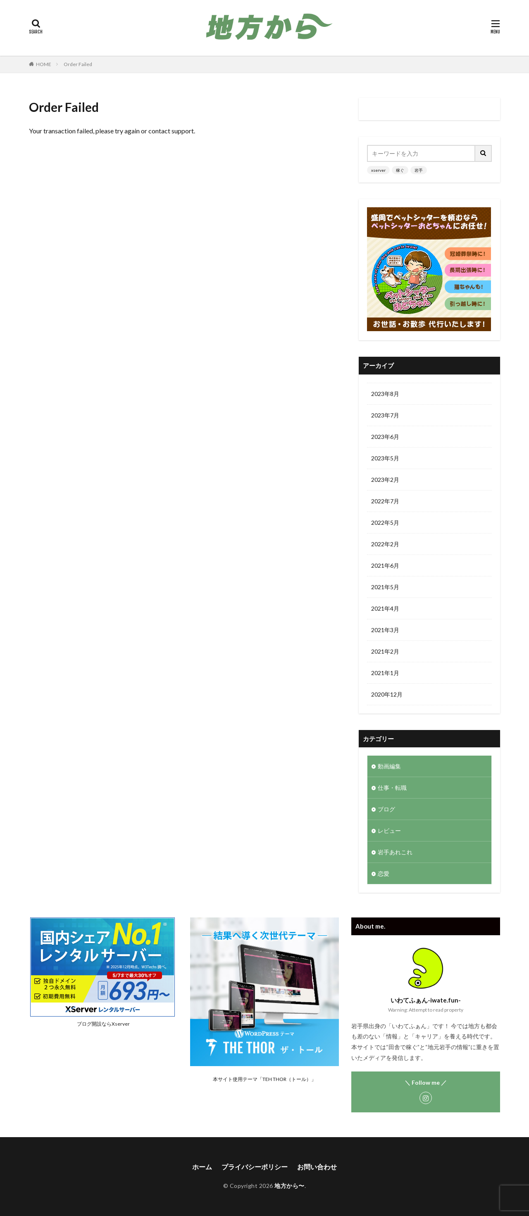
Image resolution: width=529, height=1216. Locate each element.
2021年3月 (385, 629)
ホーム (202, 1167)
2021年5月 (385, 586)
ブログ (386, 809)
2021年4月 (385, 608)
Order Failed (78, 64)
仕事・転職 (392, 787)
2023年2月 (385, 479)
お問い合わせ (317, 1167)
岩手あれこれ (395, 852)
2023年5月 (385, 458)
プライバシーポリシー (255, 1167)
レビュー (389, 830)
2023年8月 (385, 393)
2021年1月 (385, 672)
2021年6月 (385, 565)
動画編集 (389, 766)
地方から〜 (289, 1185)
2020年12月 (387, 694)
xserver (378, 170)
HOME (43, 64)
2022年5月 (385, 522)
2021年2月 (385, 651)
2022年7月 (385, 501)
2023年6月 (385, 436)
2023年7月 (385, 415)
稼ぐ (400, 170)
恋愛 (383, 873)
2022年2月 (385, 544)
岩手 (419, 170)
